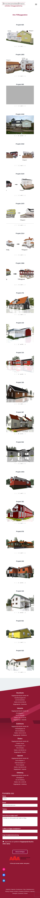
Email (4, 802)
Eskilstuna (27, 891)
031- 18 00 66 (22, 782)
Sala (24, 889)
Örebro (26, 893)
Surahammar (19, 889)
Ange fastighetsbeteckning (11, 835)
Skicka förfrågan (20, 851)
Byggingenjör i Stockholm (20, 704)
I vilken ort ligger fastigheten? (11, 828)
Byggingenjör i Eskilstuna (20, 735)
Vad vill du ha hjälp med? (10, 815)
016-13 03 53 (22, 733)
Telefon (5, 809)
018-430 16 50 (22, 767)
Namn (4, 796)
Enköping (21, 891)
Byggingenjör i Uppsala (20, 769)
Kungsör (16, 891)
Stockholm (20, 893)
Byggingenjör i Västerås (20, 719)
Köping (7, 891)
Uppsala (32, 891)
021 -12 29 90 (22, 717)
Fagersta (13, 889)
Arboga (11, 891)
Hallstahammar (30, 889)
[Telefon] (20, 811)
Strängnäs (14, 893)
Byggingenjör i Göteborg (20, 784)
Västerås (8, 889)
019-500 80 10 (22, 750)
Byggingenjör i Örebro (20, 752)
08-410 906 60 (22, 702)
